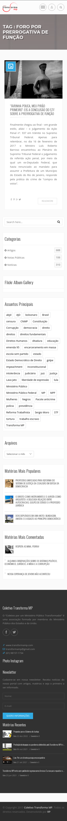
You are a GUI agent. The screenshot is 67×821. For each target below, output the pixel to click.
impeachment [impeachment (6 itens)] (14, 366)
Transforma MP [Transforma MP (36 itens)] (15, 425)
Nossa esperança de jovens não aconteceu (29, 574)
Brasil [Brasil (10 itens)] (45, 314)
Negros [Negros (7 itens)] (26, 399)
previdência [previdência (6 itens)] (25, 405)
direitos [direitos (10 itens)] (10, 334)
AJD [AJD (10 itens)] (18, 314)
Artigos (34, 250)
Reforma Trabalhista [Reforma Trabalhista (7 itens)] (18, 412)
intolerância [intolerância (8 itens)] (13, 373)
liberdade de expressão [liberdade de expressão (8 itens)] (35, 380)
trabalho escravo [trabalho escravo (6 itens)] (29, 419)
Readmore (47, 201)
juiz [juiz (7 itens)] (43, 373)
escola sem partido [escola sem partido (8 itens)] (17, 354)
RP (48, 811)
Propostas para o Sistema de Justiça (26, 731)
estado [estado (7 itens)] (37, 354)
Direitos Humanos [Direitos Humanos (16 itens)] (16, 340)
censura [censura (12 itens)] (11, 321)
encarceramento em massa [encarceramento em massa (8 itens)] (40, 347)
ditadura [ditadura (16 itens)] (37, 340)
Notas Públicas (34, 257)
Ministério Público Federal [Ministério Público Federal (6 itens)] (21, 392)
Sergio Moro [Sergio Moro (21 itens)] (42, 412)
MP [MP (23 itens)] (43, 392)
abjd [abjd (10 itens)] (8, 314)
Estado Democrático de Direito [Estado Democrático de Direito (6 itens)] (24, 360)
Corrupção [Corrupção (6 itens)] (12, 327)
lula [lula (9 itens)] (56, 380)
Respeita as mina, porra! (27, 546)
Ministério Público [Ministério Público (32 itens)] (16, 386)
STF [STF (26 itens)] (56, 412)
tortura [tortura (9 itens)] (10, 419)
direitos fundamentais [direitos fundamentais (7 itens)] (33, 334)
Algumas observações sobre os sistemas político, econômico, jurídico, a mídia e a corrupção (31, 562)
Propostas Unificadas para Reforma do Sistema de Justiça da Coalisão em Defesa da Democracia (37, 483)
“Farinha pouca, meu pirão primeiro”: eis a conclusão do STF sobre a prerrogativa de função (32, 110)
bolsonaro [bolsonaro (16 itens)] (31, 314)
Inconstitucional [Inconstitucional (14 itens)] (36, 366)
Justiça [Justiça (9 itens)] (53, 373)
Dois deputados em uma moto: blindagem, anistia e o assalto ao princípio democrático (38, 517)
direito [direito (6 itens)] (46, 327)
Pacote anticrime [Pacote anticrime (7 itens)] (45, 399)
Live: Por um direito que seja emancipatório (29, 757)
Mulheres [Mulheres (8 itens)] (11, 399)
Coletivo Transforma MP (38, 807)
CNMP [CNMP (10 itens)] (24, 321)
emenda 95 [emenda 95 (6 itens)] (12, 347)
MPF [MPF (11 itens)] (52, 392)
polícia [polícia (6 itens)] (10, 405)
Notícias (34, 265)
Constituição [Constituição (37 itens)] (40, 321)
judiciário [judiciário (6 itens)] (30, 373)
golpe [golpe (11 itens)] (50, 360)
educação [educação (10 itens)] (52, 340)
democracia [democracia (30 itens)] (30, 327)
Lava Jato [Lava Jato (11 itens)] (11, 380)
